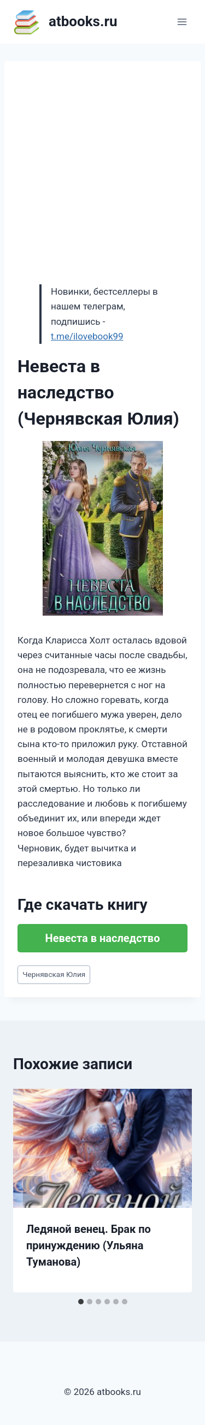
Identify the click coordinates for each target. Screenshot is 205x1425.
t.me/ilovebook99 (87, 336)
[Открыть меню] (182, 21)
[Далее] (172, 1191)
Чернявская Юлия (53, 974)
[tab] (81, 1301)
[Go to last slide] (33, 1191)
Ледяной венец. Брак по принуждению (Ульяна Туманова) (88, 1245)
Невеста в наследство (102, 938)
